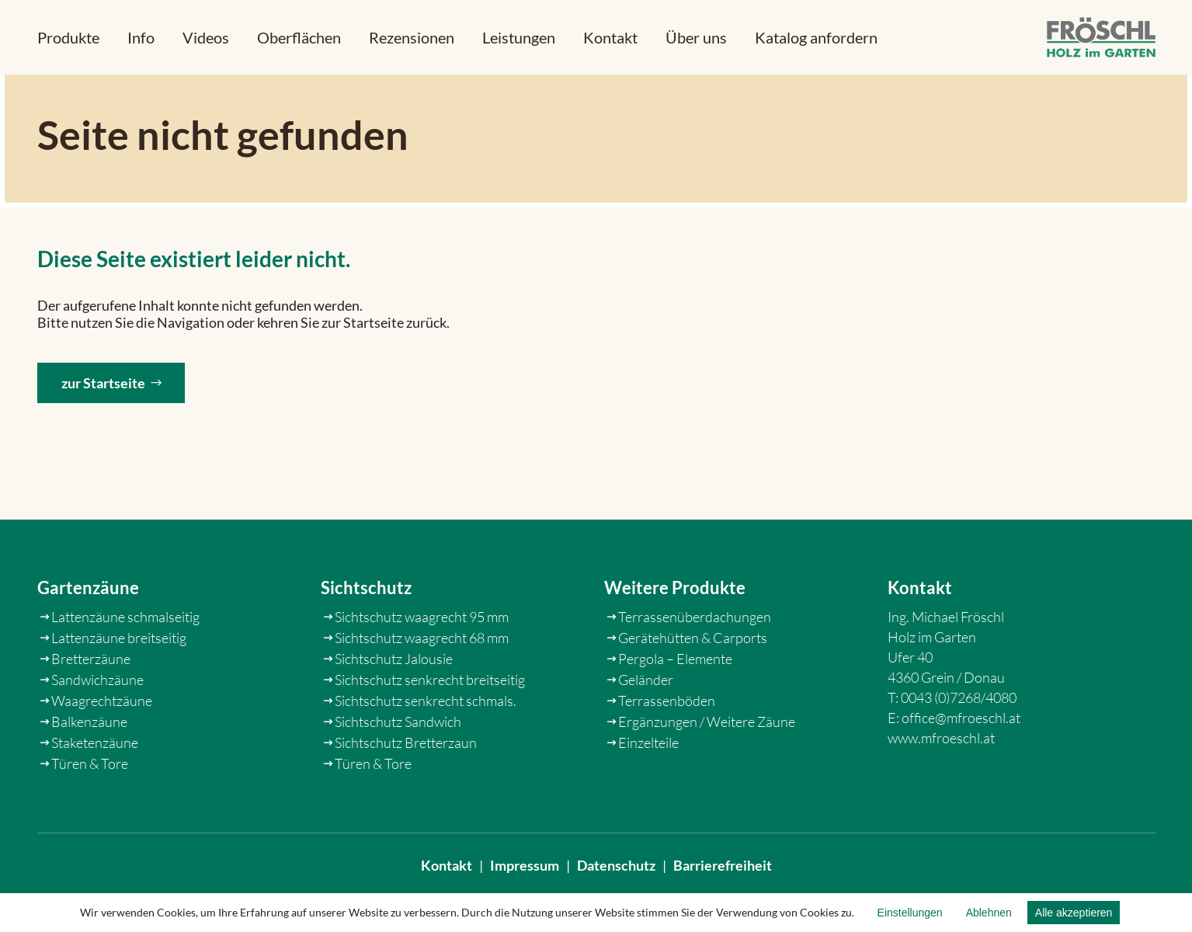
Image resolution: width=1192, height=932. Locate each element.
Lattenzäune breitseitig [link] (118, 679)
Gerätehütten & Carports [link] (692, 679)
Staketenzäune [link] (94, 784)
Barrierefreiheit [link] (722, 876)
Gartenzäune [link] (88, 630)
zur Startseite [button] (103, 391)
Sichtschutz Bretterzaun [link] (406, 784)
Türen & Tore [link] (89, 805)
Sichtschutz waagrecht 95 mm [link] (422, 658)
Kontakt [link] (446, 876)
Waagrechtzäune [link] (101, 742)
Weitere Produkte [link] (674, 630)
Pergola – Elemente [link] (675, 700)
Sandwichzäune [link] (97, 721)
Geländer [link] (645, 721)
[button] (68, 37)
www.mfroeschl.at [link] (941, 779)
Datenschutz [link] (616, 876)
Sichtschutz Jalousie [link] (394, 700)
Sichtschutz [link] (366, 630)
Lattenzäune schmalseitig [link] (125, 658)
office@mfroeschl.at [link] (961, 759)
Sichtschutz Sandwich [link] (398, 763)
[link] (1101, 37)
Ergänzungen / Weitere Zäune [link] (706, 763)
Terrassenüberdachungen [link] (694, 658)
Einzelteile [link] (648, 784)
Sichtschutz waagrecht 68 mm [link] (422, 679)
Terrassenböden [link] (666, 742)
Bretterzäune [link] (90, 700)
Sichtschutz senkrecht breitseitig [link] (430, 721)
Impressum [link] (524, 876)
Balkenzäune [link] (89, 763)
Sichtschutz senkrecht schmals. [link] (425, 742)
